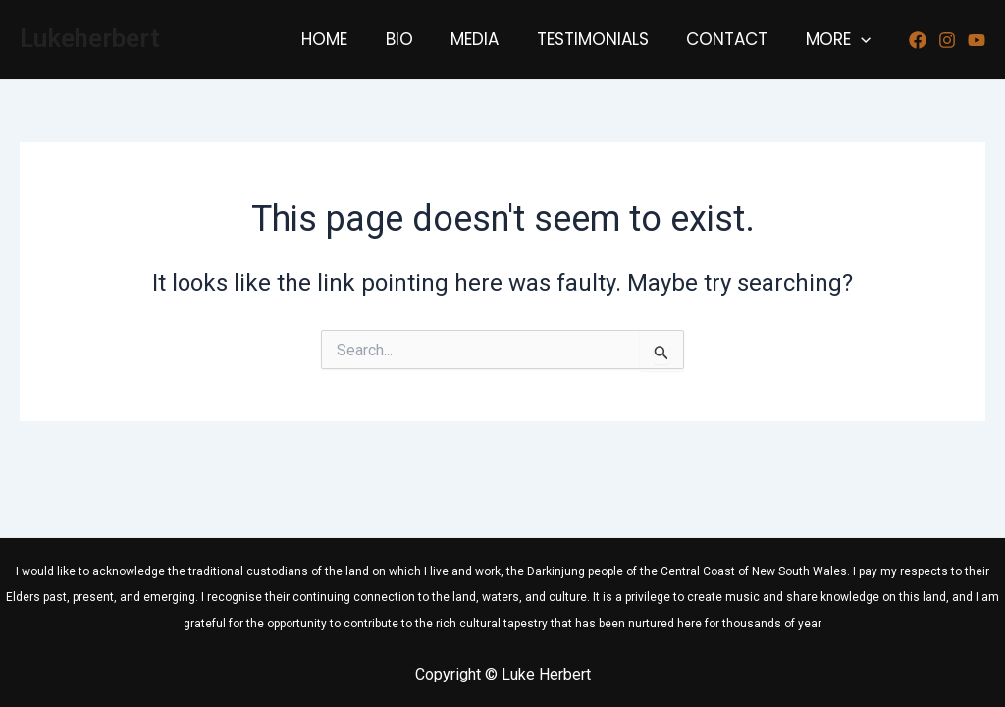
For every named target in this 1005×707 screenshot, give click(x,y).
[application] (863, 39)
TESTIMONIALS (604, 39)
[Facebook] (917, 40)
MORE (840, 39)
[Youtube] (976, 40)
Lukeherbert (90, 38)
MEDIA (490, 39)
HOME (349, 39)
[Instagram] (947, 40)
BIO (419, 39)
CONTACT (733, 39)
